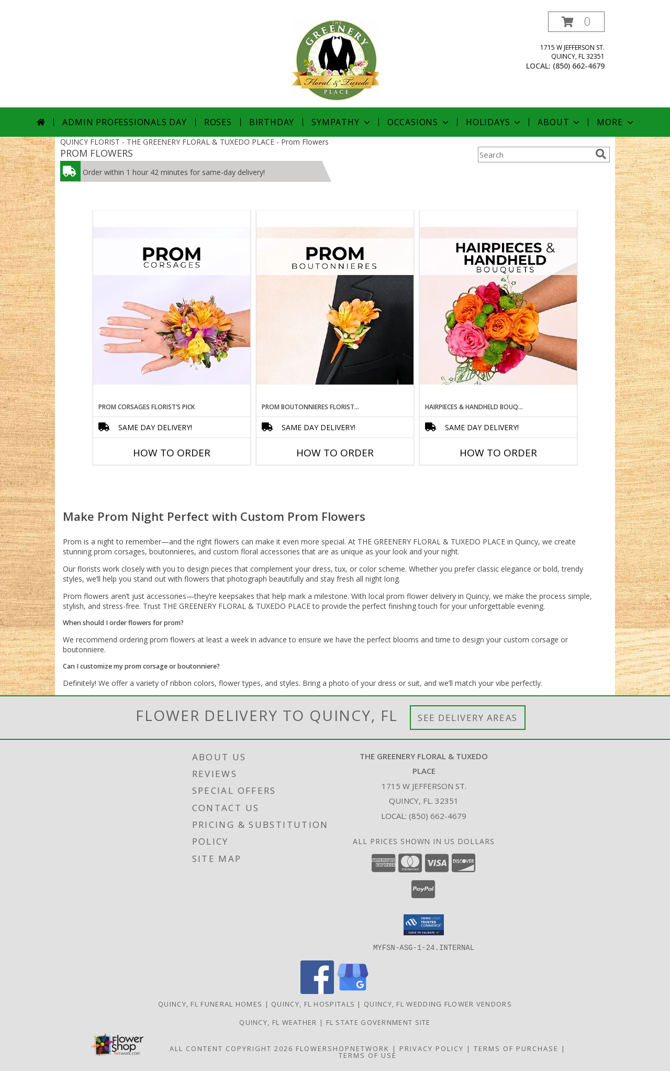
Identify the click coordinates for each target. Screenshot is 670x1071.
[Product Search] (534, 154)
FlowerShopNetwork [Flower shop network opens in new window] (342, 1048)
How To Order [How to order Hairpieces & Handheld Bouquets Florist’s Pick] (498, 453)
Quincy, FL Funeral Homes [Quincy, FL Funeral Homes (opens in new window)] (210, 1003)
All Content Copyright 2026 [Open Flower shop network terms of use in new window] (231, 1048)
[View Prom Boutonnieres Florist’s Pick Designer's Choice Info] (335, 306)
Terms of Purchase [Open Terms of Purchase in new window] (516, 1048)
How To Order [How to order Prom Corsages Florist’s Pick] (171, 453)
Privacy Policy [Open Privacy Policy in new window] (431, 1048)
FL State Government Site (378, 1021)
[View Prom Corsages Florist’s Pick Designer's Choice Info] (171, 306)
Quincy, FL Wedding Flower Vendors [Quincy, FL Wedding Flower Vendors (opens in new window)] (438, 1003)
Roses (218, 122)
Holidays (494, 122)
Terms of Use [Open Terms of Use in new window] (368, 1054)
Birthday (271, 122)
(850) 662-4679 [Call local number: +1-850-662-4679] (579, 66)
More (616, 122)
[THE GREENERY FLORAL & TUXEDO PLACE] (335, 59)
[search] (601, 154)
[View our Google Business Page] (353, 991)
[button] (576, 22)
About (560, 122)
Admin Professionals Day (124, 122)
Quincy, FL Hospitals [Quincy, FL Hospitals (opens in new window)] (313, 1003)
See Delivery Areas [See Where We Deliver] (468, 718)
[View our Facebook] (317, 991)
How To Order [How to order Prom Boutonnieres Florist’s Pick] (335, 453)
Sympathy (341, 122)
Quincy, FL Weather (278, 1021)
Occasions (419, 122)
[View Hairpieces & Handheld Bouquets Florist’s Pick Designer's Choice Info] (498, 306)
